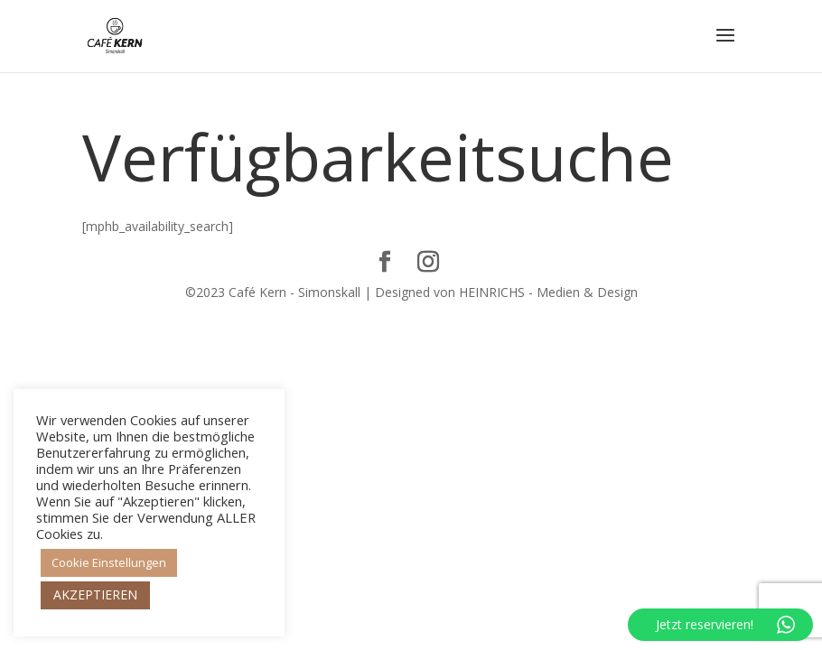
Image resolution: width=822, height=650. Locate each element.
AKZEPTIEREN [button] (95, 594)
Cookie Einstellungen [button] (108, 562)
